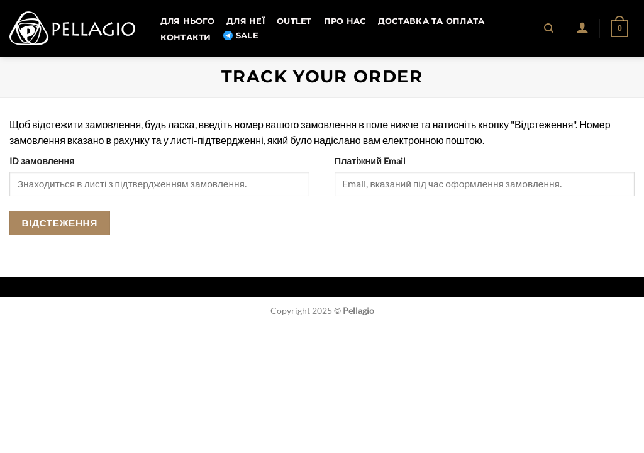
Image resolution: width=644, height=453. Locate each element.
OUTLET (294, 21)
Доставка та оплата (431, 21)
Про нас (345, 21)
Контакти (185, 37)
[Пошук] (549, 28)
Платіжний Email (370, 160)
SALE (240, 36)
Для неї (245, 21)
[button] (582, 27)
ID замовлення (42, 160)
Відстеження (59, 222)
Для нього (187, 21)
